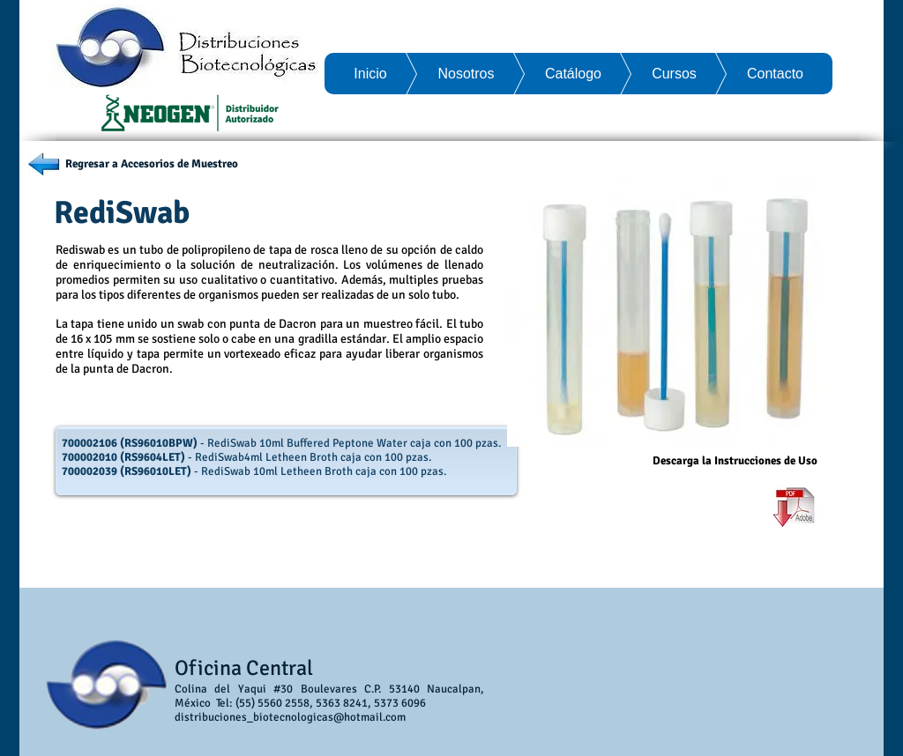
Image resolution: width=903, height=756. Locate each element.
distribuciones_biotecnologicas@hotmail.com (290, 717)
